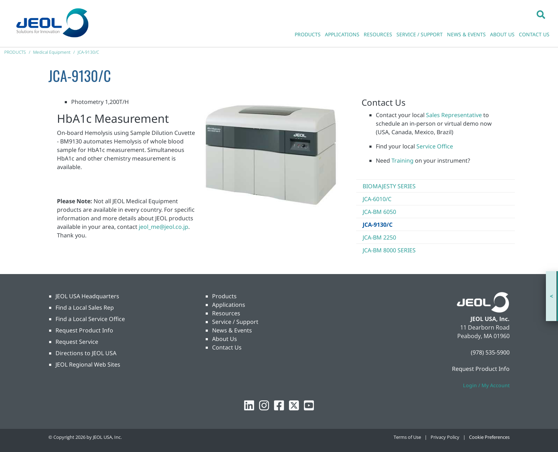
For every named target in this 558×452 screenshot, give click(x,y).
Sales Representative (454, 115)
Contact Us (227, 347)
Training (402, 160)
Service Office (434, 146)
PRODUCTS (308, 34)
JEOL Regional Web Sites (88, 364)
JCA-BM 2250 (379, 237)
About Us (224, 339)
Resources (226, 313)
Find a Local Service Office (90, 319)
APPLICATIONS (342, 34)
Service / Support (235, 322)
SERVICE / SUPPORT (419, 34)
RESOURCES (378, 34)
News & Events (232, 330)
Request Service (77, 342)
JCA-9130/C (378, 224)
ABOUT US (502, 34)
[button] (540, 14)
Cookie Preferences (489, 437)
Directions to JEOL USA (86, 353)
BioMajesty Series (389, 186)
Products (224, 296)
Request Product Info (84, 330)
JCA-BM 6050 (379, 212)
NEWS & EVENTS (466, 34)
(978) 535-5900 (490, 352)
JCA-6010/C (377, 199)
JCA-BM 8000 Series (389, 250)
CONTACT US (534, 34)
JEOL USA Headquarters (87, 296)
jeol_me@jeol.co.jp (163, 227)
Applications (228, 305)
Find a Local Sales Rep (85, 307)
